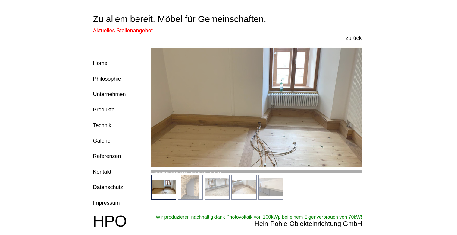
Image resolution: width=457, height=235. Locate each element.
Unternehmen (109, 94)
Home (100, 63)
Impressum (106, 203)
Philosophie (107, 79)
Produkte (104, 110)
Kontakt (102, 172)
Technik (102, 125)
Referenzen (107, 156)
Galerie (102, 141)
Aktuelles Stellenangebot (123, 30)
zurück (354, 38)
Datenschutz (108, 187)
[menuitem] (163, 187)
